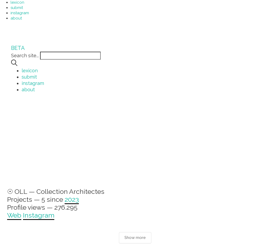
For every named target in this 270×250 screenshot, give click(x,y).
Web (14, 215)
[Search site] (14, 64)
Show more (135, 237)
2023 (72, 199)
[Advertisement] (135, 143)
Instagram (38, 215)
